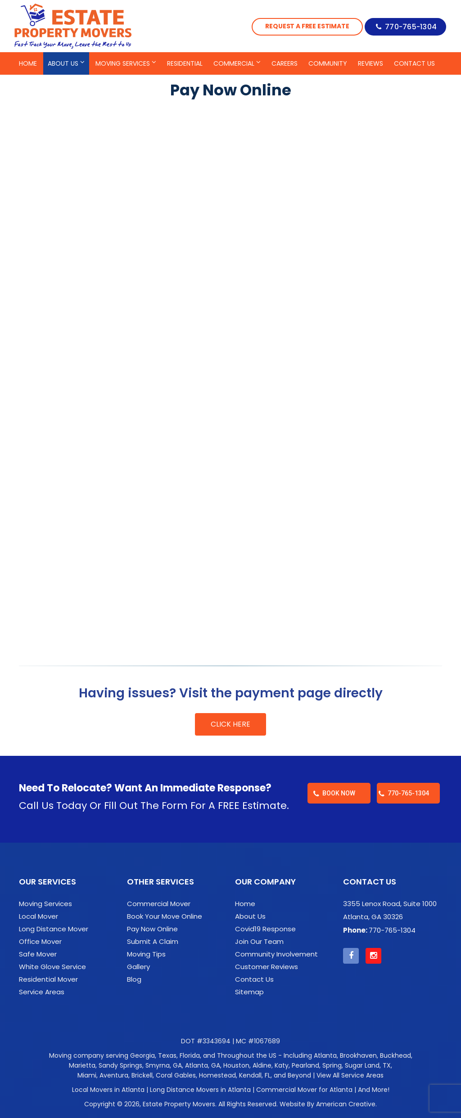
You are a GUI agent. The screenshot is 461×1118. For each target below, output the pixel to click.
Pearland (305, 1065)
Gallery (138, 966)
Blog (134, 979)
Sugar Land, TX (368, 1065)
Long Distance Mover (53, 929)
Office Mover (40, 941)
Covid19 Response (265, 929)
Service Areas (41, 992)
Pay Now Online (152, 929)
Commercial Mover (158, 903)
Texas (167, 1055)
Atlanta (325, 1055)
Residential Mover (48, 979)
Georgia (142, 1055)
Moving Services (45, 903)
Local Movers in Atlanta (108, 1089)
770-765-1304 (410, 26)
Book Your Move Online (164, 916)
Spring (332, 1065)
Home (245, 903)
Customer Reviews (266, 966)
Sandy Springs (120, 1065)
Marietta (82, 1065)
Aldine (262, 1065)
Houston (236, 1065)
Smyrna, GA (163, 1065)
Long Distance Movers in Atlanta (200, 1089)
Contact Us (254, 979)
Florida (190, 1055)
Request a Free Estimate (302, 26)
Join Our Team (259, 941)
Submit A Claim (152, 941)
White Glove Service (52, 966)
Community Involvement (276, 954)
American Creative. (346, 1104)
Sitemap (249, 992)
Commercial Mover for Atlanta (304, 1089)
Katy (282, 1065)
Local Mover (38, 916)
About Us (250, 916)
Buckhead (395, 1055)
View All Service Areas (350, 1075)
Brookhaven (358, 1055)
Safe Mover (38, 954)
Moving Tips (146, 954)
